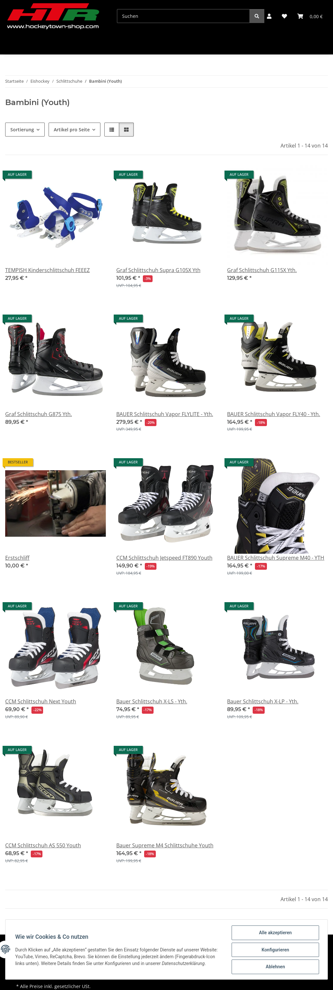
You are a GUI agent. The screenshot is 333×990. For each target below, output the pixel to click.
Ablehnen (274, 967)
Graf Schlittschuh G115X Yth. (262, 270)
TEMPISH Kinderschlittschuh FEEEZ (47, 270)
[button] (269, 16)
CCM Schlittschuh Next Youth (40, 701)
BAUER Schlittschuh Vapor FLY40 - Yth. (273, 414)
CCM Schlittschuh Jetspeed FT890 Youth (164, 557)
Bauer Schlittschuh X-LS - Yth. (151, 701)
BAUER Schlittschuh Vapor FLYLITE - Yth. (164, 414)
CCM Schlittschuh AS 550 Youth (43, 845)
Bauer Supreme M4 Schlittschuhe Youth (164, 845)
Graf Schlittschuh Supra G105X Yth (158, 270)
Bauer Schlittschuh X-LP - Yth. (262, 701)
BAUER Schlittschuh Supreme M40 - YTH (275, 557)
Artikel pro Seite (72, 129)
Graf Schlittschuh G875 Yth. (38, 414)
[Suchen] (183, 16)
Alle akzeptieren (274, 933)
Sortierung (22, 129)
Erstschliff (17, 557)
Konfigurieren (274, 950)
